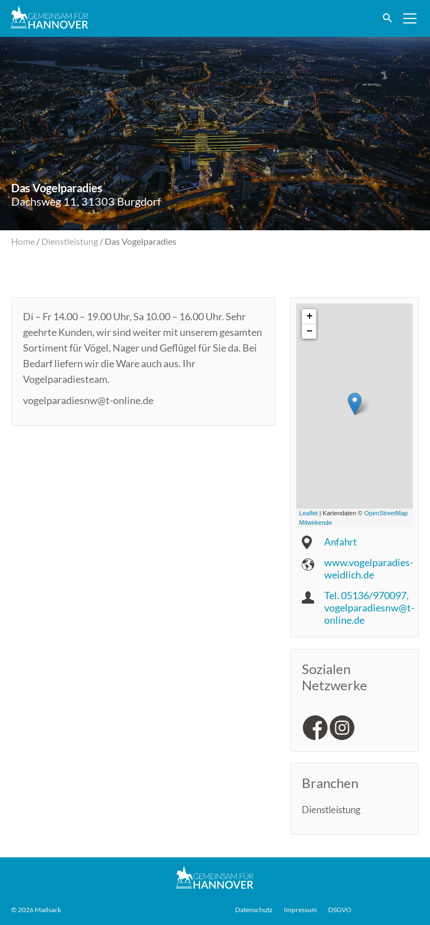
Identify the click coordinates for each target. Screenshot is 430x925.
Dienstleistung (69, 241)
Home (23, 241)
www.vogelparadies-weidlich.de (368, 568)
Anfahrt (341, 541)
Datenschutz (254, 909)
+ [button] (309, 316)
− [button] (309, 331)
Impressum (300, 909)
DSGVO (340, 909)
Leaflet (308, 513)
